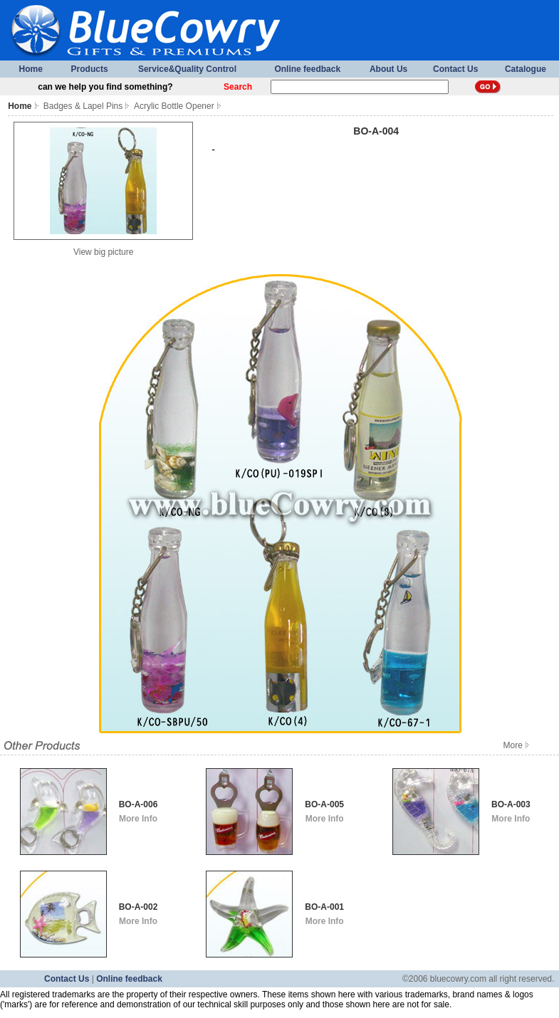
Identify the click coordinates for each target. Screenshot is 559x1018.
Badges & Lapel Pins (82, 106)
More (517, 745)
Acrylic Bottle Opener (174, 106)
